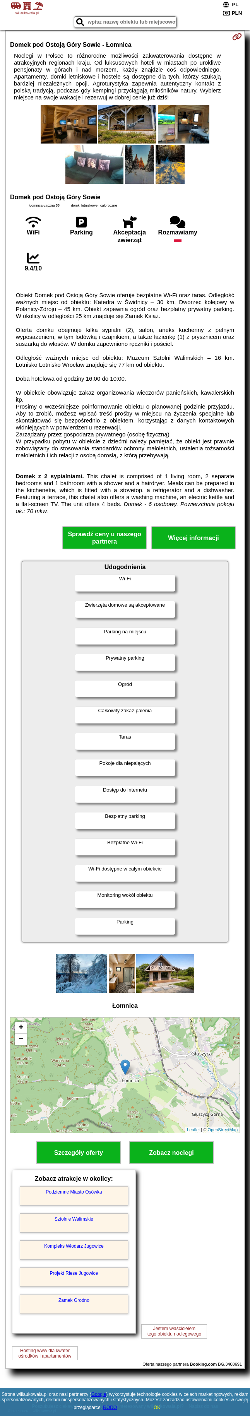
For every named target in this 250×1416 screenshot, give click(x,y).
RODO (110, 1407)
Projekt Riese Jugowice (74, 1273)
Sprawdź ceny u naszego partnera (104, 538)
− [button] (21, 1039)
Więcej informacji (193, 538)
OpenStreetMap (222, 1129)
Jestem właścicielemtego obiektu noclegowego (174, 1331)
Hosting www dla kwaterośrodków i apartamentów (45, 1353)
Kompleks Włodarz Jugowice (73, 1246)
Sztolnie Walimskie (74, 1219)
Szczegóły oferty (78, 1152)
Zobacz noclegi (171, 1152)
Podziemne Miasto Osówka (74, 1192)
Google (98, 1394)
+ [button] (21, 1028)
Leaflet (193, 1129)
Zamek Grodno (73, 1300)
